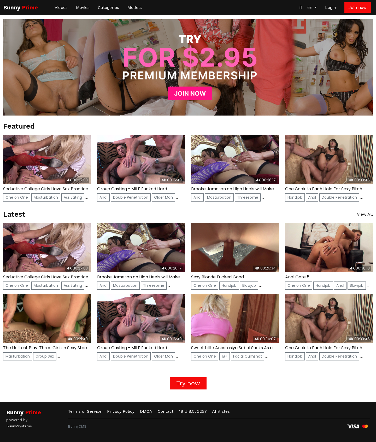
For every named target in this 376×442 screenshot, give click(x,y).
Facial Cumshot (247, 356)
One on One (16, 197)
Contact (165, 411)
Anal (103, 197)
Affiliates (221, 411)
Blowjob (249, 285)
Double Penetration (130, 197)
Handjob (294, 197)
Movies (83, 7)
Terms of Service (85, 411)
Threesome (247, 197)
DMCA (146, 411)
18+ (224, 356)
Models (134, 7)
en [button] (310, 7)
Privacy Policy (120, 411)
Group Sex (45, 356)
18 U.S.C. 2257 (193, 411)
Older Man (163, 197)
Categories (108, 7)
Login (330, 7)
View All (365, 214)
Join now (358, 7)
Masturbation (46, 197)
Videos (61, 7)
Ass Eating (73, 197)
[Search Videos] (300, 7)
